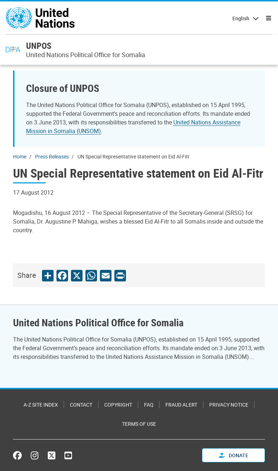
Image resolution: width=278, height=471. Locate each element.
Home (19, 156)
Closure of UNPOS (62, 88)
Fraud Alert (181, 404)
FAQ (148, 404)
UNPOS (38, 45)
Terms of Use (139, 423)
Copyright (118, 404)
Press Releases (52, 156)
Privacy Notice (228, 404)
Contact (81, 404)
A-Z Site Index (41, 404)
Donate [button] (233, 455)
